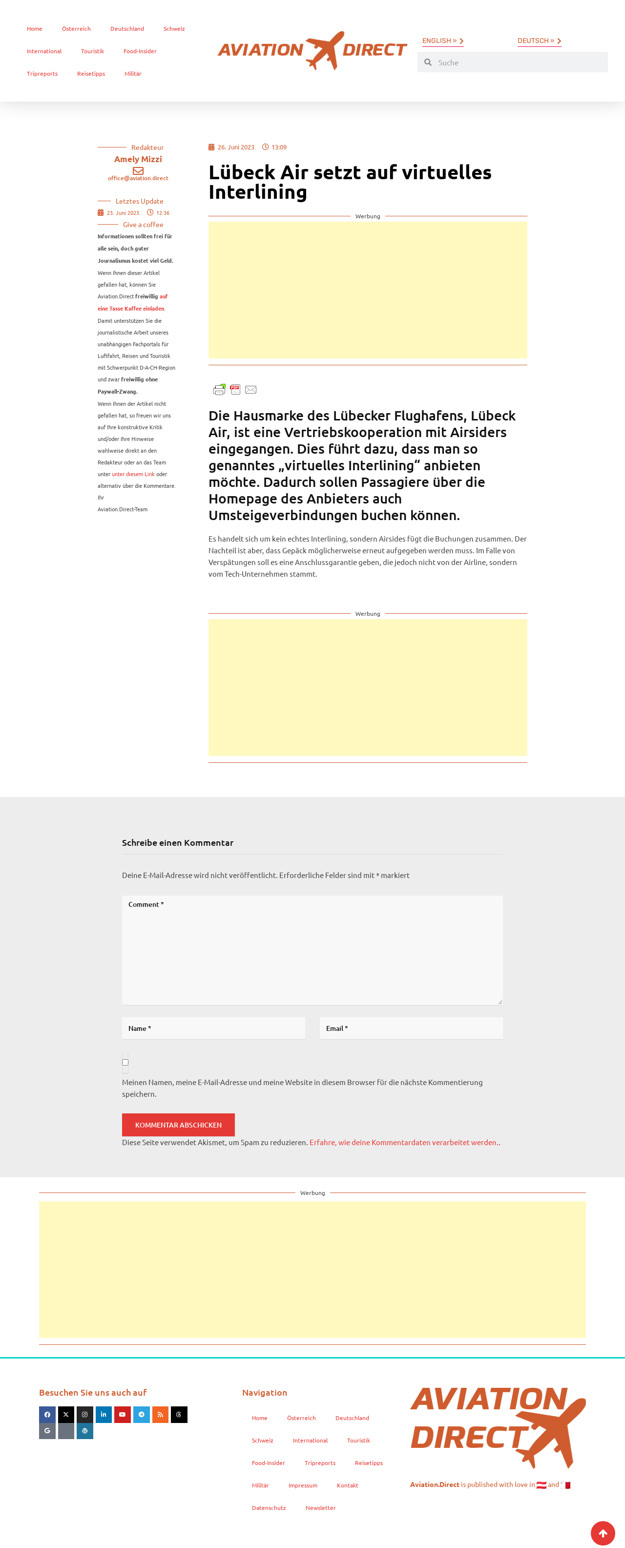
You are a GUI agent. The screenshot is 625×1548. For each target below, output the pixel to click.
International (44, 51)
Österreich (76, 28)
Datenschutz (269, 1507)
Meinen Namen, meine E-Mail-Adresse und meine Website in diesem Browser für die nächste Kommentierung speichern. (302, 1087)
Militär (133, 73)
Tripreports (42, 73)
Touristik (92, 51)
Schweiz (174, 28)
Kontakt (347, 1485)
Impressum (303, 1485)
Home (34, 28)
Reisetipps (91, 73)
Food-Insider (140, 51)
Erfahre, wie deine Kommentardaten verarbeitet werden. (404, 1142)
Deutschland (127, 28)
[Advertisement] (367, 290)
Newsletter (321, 1507)
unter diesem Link (133, 474)
